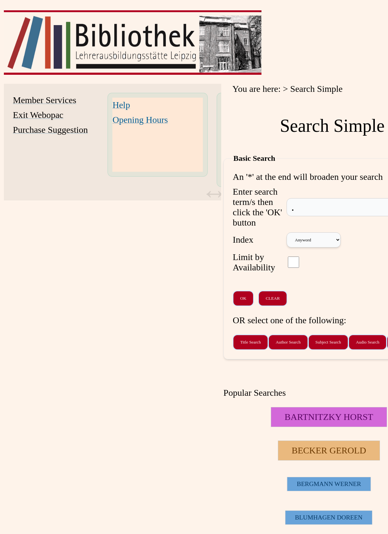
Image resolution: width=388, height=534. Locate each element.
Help (121, 105)
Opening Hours (140, 120)
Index (243, 240)
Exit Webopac (38, 115)
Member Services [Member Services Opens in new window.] (44, 100)
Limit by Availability (254, 262)
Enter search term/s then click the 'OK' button (257, 207)
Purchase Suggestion (50, 130)
